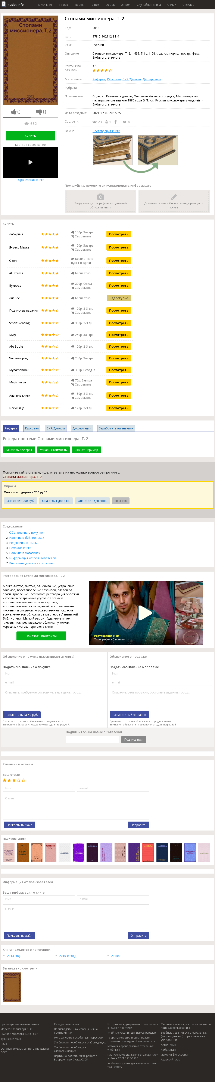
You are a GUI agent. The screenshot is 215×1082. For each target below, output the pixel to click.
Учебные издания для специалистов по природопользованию (186, 1026)
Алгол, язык (168, 1045)
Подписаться (133, 739)
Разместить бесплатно (129, 715)
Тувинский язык (11, 1039)
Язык (4, 1044)
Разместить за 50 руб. (22, 715)
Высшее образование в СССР (19, 1034)
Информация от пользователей (32, 558)
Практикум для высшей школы (20, 1024)
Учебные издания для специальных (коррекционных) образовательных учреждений (184, 1036)
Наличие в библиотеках (26, 538)
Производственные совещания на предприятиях (76, 1030)
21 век (125, 5)
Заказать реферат (19, 450)
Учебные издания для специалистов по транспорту (133, 1065)
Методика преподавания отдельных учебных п (130, 1048)
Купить (30, 136)
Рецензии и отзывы (23, 543)
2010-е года (67, 956)
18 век (79, 5)
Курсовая (114, 79)
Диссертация (152, 79)
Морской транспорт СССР (17, 1029)
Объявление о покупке (26, 532)
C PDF (171, 5)
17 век (63, 5)
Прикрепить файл (19, 825)
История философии (174, 1054)
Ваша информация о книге (23, 892)
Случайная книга (149, 5)
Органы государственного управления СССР (25, 1050)
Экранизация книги (30, 164)
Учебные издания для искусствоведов (132, 1032)
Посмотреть (118, 234)
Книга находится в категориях (31, 563)
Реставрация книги (106, 131)
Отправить (139, 825)
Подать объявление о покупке (26, 667)
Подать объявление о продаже (134, 667)
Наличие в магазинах (24, 553)
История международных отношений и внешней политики (133, 1026)
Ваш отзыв (11, 775)
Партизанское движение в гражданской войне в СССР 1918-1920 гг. (133, 1056)
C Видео (188, 5)
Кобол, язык (168, 1050)
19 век (94, 5)
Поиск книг (44, 5)
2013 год (13, 956)
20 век (110, 5)
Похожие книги (20, 548)
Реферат (99, 79)
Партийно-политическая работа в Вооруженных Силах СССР (75, 1057)
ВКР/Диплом (131, 79)
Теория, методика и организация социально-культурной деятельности (131, 1039)
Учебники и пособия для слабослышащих (70, 1049)
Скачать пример (86, 450)
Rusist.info (15, 5)
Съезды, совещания (67, 1024)
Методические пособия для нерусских (78, 1037)
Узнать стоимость (53, 450)
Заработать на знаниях (116, 428)
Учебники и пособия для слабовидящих (80, 1042)
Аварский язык (170, 1059)
